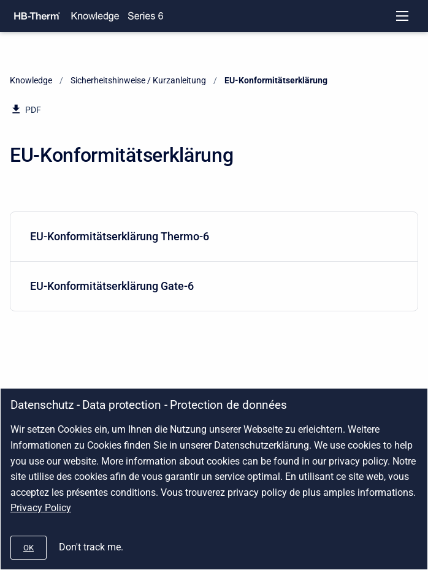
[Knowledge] (95, 16)
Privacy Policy (40, 508)
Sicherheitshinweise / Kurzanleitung (138, 80)
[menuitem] (214, 237)
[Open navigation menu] (402, 16)
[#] (28, 548)
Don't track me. (91, 547)
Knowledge (31, 80)
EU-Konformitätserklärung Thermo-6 (211, 236)
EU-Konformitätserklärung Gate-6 (211, 285)
